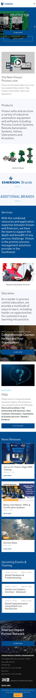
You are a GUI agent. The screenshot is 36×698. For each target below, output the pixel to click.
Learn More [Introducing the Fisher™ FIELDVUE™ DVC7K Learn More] (18, 32)
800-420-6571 (10, 662)
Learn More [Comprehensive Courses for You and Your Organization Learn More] (18, 352)
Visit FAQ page (18, 426)
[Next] (34, 26)
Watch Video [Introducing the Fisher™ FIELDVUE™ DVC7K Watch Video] (18, 38)
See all (18, 187)
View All (18, 201)
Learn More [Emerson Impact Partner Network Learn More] (18, 643)
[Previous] (1, 26)
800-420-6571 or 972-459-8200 (11, 668)
